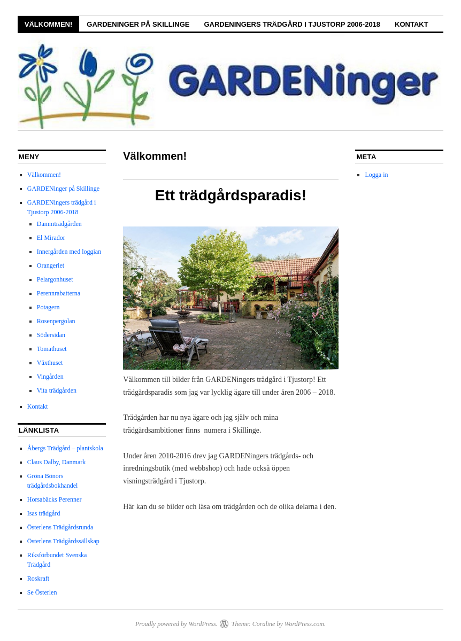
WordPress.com (304, 624)
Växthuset (50, 362)
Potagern (48, 307)
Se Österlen (42, 592)
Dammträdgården (59, 224)
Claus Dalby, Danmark (56, 462)
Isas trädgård (43, 513)
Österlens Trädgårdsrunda (60, 527)
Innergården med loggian (69, 251)
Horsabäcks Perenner (54, 499)
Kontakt (411, 24)
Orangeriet (50, 265)
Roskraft (38, 578)
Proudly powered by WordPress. (176, 624)
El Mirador (51, 237)
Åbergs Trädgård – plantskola (65, 448)
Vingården (50, 376)
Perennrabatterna (58, 293)
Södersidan (51, 335)
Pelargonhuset (55, 279)
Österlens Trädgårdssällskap (63, 541)
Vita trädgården (56, 390)
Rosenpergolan (56, 321)
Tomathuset (52, 349)
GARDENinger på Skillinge (138, 24)
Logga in (376, 174)
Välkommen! (49, 24)
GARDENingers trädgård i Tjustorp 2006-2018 (292, 24)
